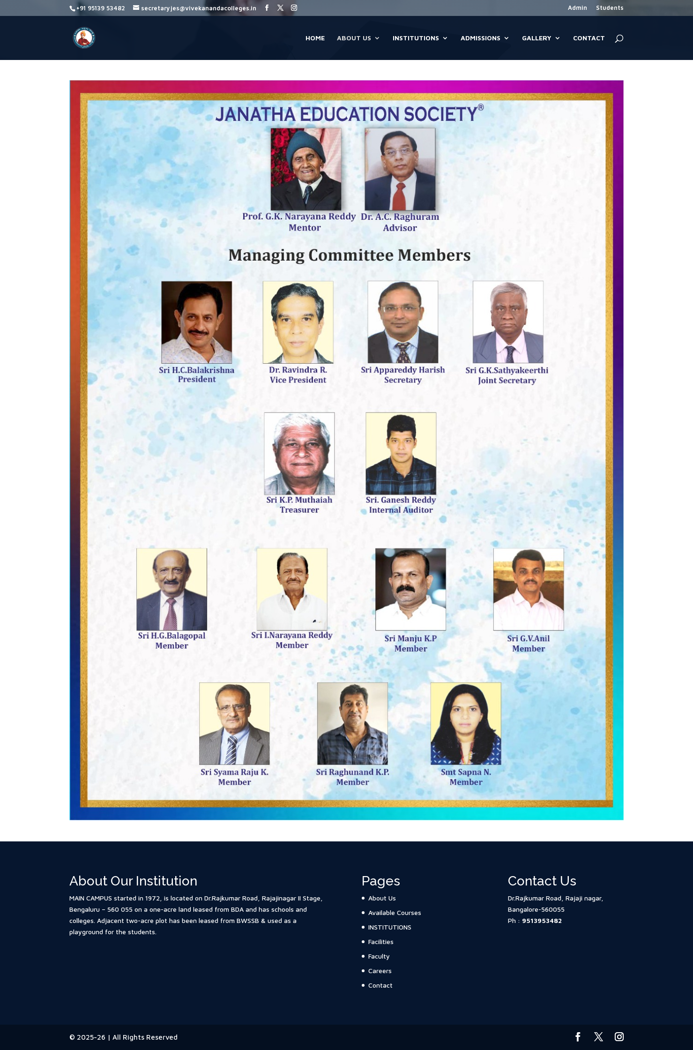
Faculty (379, 956)
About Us (354, 38)
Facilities (381, 941)
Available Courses (394, 912)
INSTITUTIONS (416, 38)
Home (315, 38)
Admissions (480, 38)
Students (610, 8)
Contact (589, 38)
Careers (380, 971)
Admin (577, 8)
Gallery (536, 38)
